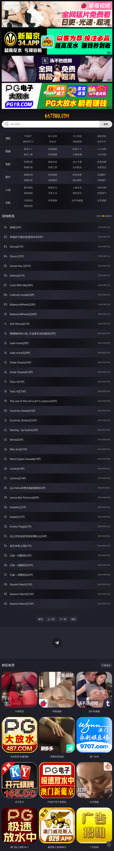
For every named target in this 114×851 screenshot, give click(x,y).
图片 (8, 177)
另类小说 (52, 192)
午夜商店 (28, 200)
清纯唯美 (52, 180)
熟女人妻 (28, 154)
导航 (8, 202)
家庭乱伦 (52, 187)
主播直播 (77, 154)
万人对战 (77, 136)
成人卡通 (77, 161)
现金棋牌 (77, 141)
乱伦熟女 (77, 167)
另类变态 (101, 167)
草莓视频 (52, 200)
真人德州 (52, 136)
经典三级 (52, 167)
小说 (8, 190)
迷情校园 (28, 192)
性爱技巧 (101, 192)
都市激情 (28, 187)
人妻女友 (77, 187)
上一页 (51, 619)
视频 (8, 151)
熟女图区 (77, 180)
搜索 (106, 124)
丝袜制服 (52, 154)
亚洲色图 (52, 174)
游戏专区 (101, 136)
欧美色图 (77, 174)
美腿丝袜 (28, 180)
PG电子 (28, 136)
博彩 (8, 138)
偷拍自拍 (52, 161)
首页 (40, 619)
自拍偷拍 (52, 148)
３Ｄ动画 (101, 148)
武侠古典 (101, 187)
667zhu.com (57, 116)
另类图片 (101, 180)
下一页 (63, 619)
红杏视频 (101, 200)
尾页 (73, 619)
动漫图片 (101, 174)
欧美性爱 (101, 161)
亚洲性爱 (28, 161)
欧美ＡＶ (77, 148)
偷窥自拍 (28, 174)
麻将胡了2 (28, 141)
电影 (8, 164)
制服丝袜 (28, 167)
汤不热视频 (77, 200)
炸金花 (52, 141)
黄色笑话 (77, 192)
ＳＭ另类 (101, 154)
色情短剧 (28, 205)
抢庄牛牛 (101, 141)
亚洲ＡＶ (28, 148)
